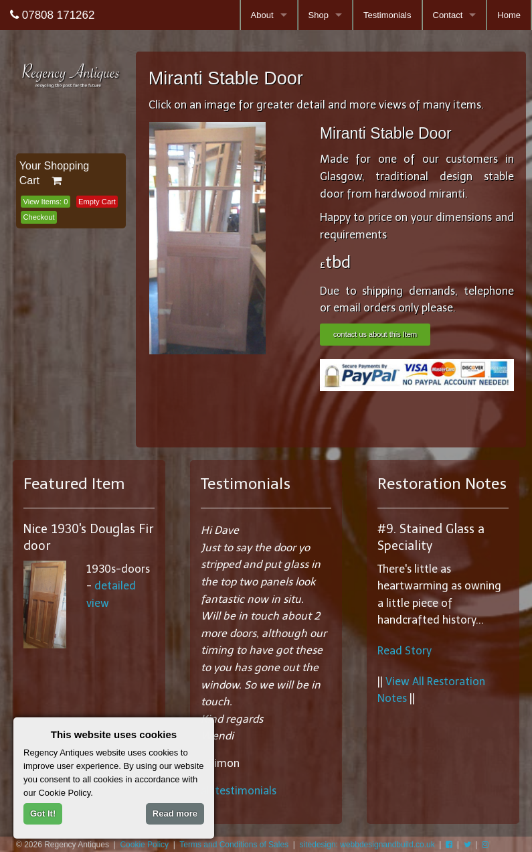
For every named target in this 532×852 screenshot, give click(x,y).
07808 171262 (52, 15)
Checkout (38, 217)
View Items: (45, 202)
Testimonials (387, 15)
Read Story (404, 650)
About (262, 15)
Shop (318, 15)
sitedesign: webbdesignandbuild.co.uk (367, 844)
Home (509, 15)
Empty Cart (97, 202)
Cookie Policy (144, 844)
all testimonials (238, 790)
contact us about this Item (375, 334)
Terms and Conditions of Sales (233, 844)
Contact (448, 15)
